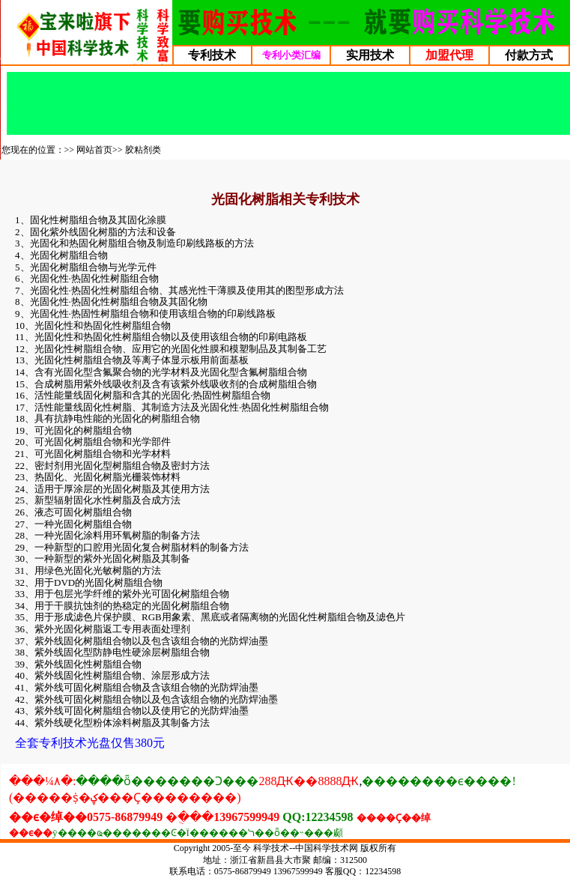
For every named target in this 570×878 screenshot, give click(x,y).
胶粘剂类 (143, 150)
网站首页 (94, 150)
